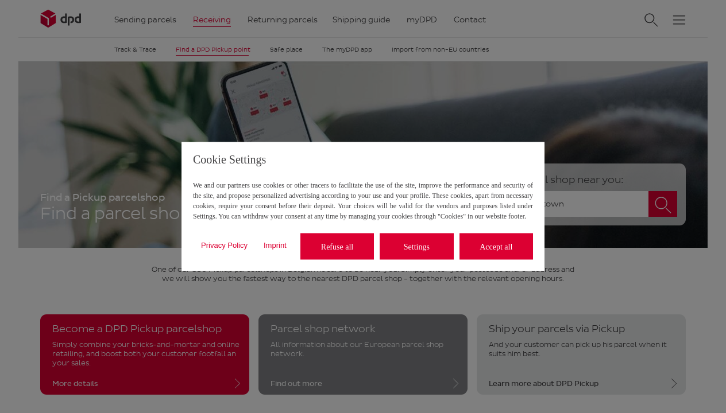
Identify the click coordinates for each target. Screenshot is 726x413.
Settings (417, 246)
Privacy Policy (224, 244)
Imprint (275, 244)
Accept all (496, 246)
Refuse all (337, 246)
